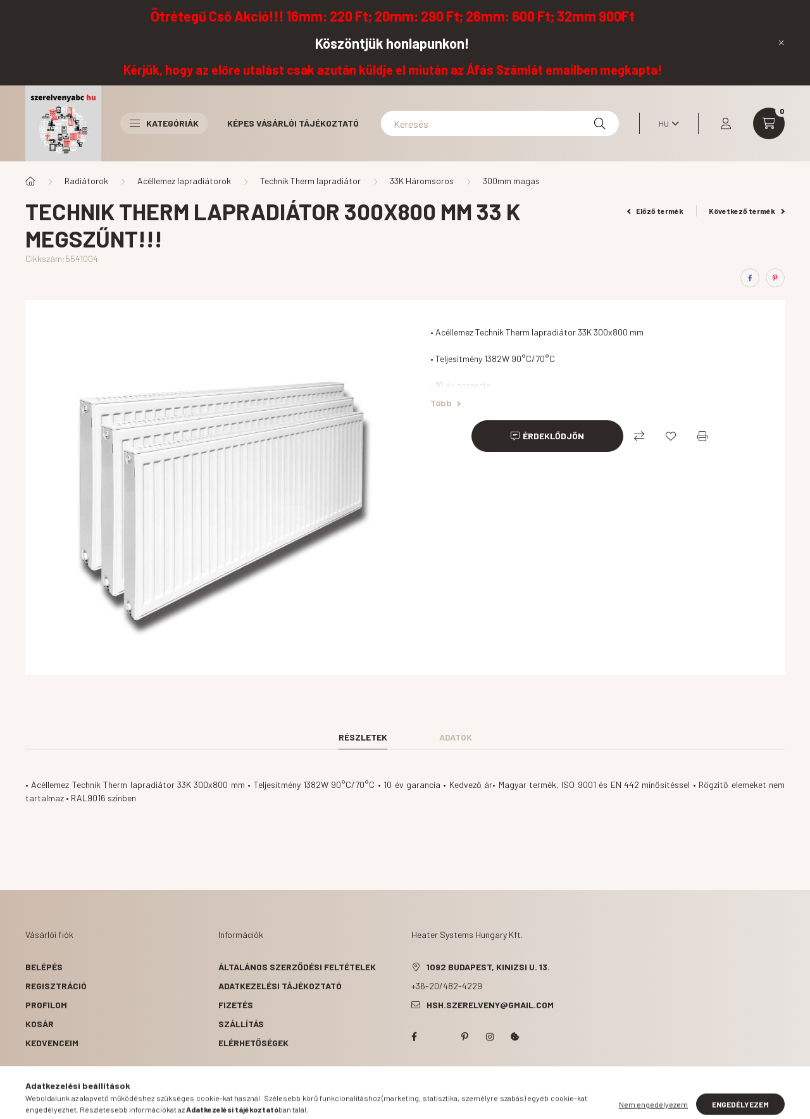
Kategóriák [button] (164, 123)
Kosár (39, 1023)
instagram (489, 1036)
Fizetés (235, 1004)
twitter (439, 1036)
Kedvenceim (51, 1042)
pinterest (464, 1036)
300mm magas (511, 180)
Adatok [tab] (455, 737)
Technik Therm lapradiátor (310, 180)
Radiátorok (86, 180)
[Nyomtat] (702, 436)
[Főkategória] (30, 181)
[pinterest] (775, 277)
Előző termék (655, 210)
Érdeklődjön (553, 435)
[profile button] (726, 123)
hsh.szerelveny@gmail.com (490, 1004)
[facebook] (749, 277)
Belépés (44, 966)
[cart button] (769, 123)
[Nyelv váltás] (665, 123)
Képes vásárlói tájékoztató (293, 123)
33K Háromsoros (422, 180)
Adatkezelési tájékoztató (280, 985)
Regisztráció (56, 985)
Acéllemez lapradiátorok (184, 180)
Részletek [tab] (363, 737)
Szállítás (241, 1023)
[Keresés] (500, 123)
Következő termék (747, 210)
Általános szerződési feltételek (297, 966)
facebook (414, 1036)
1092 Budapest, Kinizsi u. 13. (488, 966)
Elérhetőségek (253, 1042)
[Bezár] (781, 42)
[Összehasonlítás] (639, 436)
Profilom (46, 1004)
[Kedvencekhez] (670, 436)
